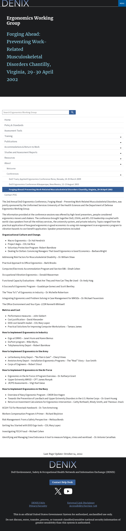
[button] (63, 136)
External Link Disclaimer (81, 503)
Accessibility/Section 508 (83, 506)
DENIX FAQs (38, 503)
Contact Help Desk (62, 482)
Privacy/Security (38, 506)
